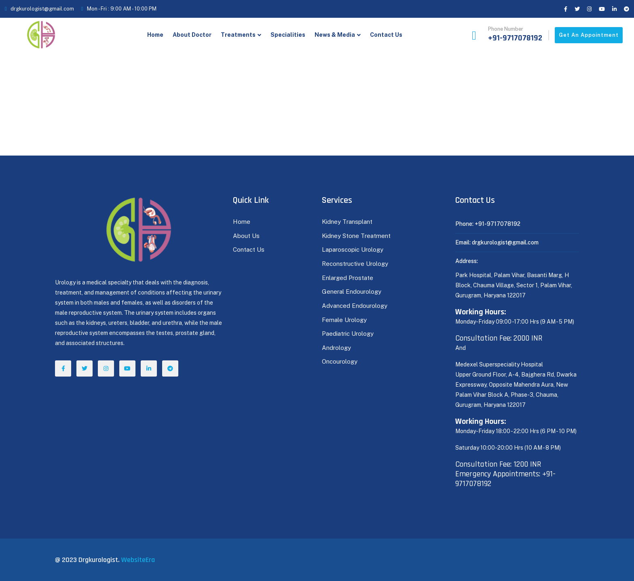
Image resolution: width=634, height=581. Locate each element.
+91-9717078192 (515, 38)
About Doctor (192, 35)
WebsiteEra (138, 559)
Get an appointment (589, 35)
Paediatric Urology (348, 333)
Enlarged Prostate (348, 277)
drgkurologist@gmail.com (42, 9)
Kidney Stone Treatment (356, 235)
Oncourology (339, 361)
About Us (246, 235)
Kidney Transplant (347, 221)
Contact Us (386, 35)
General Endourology (351, 291)
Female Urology (344, 319)
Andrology (336, 347)
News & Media (335, 35)
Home (155, 35)
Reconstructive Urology (355, 263)
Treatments (238, 35)
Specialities (288, 35)
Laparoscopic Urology (352, 249)
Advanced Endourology (354, 305)
